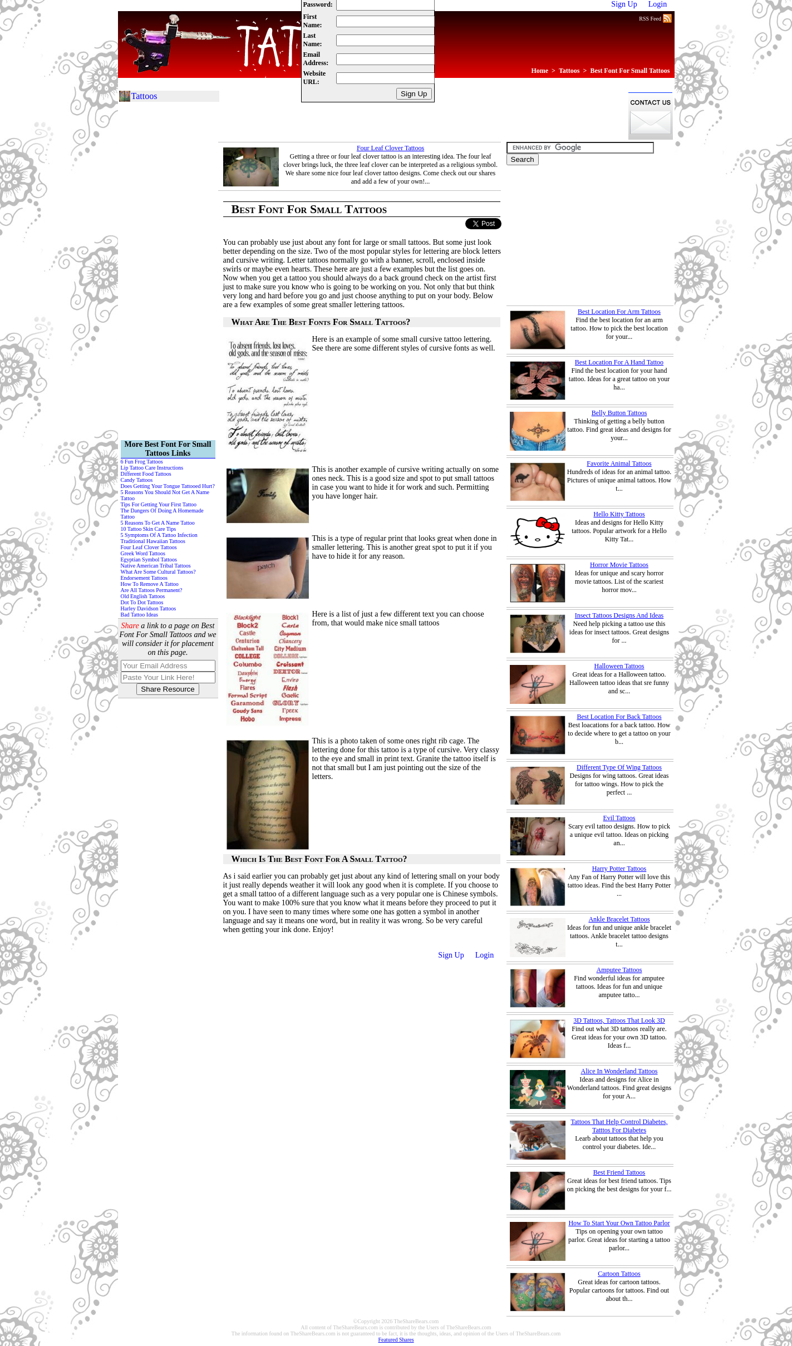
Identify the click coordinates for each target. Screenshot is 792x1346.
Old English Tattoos (143, 596)
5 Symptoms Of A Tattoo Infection (159, 535)
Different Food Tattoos (146, 474)
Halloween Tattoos (619, 666)
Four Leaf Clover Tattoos (390, 148)
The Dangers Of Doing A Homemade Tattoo (162, 513)
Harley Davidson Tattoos (148, 608)
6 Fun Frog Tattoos (142, 461)
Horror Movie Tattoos (619, 565)
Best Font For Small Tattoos (630, 71)
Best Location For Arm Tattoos (619, 311)
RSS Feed (655, 18)
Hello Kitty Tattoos (619, 514)
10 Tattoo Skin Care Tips (148, 529)
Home (539, 71)
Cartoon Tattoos (619, 1274)
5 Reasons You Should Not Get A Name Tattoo (165, 495)
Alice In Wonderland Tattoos (619, 1071)
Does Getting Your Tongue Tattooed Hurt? (168, 486)
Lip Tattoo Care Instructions (152, 468)
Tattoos (569, 71)
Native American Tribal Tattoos (156, 566)
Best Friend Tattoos (619, 1172)
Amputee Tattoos (619, 970)
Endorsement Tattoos (144, 578)
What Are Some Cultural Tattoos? (158, 572)
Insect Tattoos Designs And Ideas (619, 615)
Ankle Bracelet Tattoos (619, 919)
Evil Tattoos (619, 818)
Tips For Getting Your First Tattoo (159, 504)
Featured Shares (396, 1340)
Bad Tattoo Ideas (139, 615)
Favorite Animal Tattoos (619, 463)
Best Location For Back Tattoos (619, 717)
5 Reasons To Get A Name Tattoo (158, 523)
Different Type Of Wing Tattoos (619, 767)
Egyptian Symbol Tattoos (149, 559)
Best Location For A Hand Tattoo (619, 362)
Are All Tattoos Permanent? (152, 590)
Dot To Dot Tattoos (142, 602)
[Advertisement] (420, 116)
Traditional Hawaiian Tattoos (153, 541)
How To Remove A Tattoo (150, 584)
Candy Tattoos (137, 480)
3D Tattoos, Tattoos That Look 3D (619, 1020)
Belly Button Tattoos (619, 413)
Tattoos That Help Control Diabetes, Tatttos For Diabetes (619, 1126)
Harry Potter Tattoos (619, 868)
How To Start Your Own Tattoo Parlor (619, 1223)
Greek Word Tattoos (143, 553)
